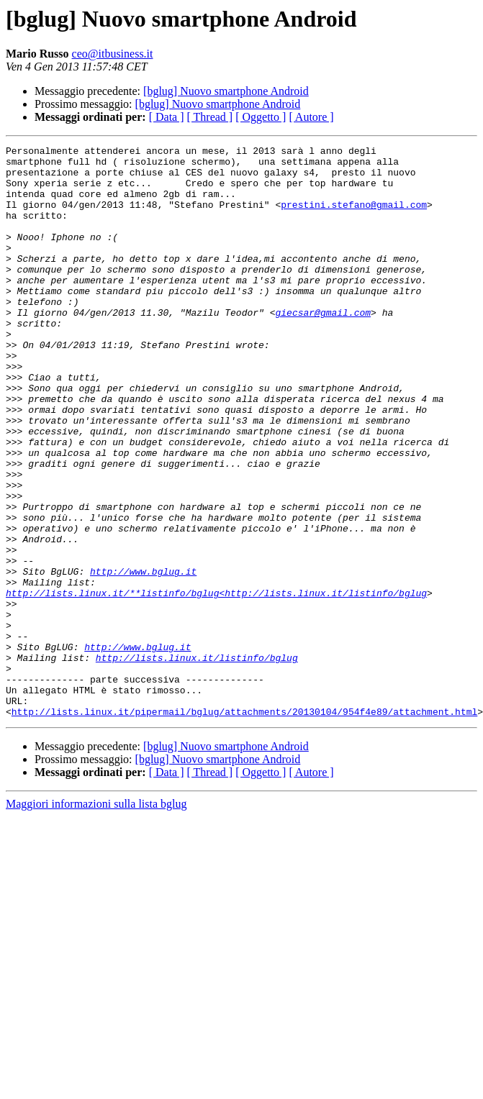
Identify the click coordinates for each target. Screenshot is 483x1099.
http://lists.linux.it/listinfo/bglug (197, 760)
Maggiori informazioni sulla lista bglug (96, 918)
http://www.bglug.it (143, 657)
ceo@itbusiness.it (112, 53)
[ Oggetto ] (260, 117)
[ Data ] (166, 117)
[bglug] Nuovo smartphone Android (226, 91)
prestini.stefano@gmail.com (354, 217)
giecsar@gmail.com (323, 346)
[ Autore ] (311, 117)
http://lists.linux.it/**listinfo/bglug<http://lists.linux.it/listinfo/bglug (216, 683)
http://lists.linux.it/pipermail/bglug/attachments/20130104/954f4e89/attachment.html (244, 825)
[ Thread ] (210, 117)
